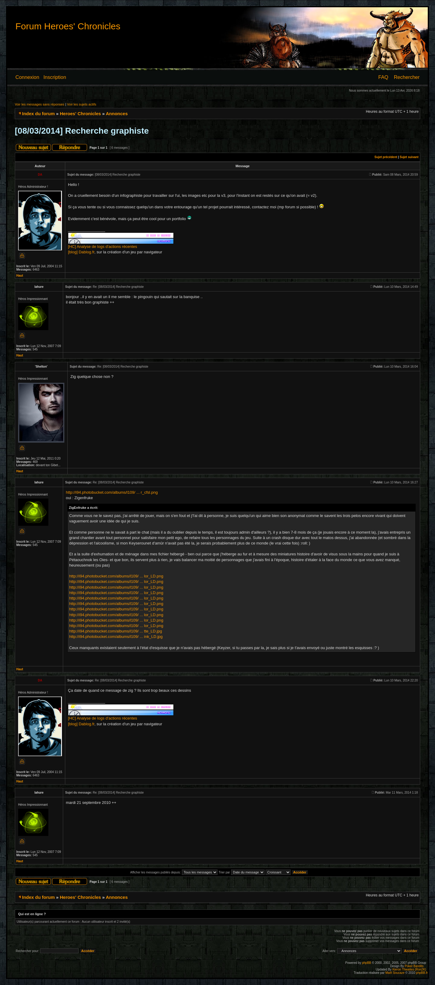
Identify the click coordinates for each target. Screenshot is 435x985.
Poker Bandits (414, 966)
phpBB (366, 962)
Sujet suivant (409, 157)
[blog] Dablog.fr (81, 252)
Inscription (55, 77)
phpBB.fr (422, 972)
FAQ (383, 77)
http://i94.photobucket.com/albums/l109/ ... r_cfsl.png (112, 492)
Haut (19, 275)
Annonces (117, 113)
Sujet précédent (386, 157)
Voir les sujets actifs (81, 104)
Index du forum (38, 113)
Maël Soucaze (394, 972)
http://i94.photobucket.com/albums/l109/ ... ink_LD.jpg (116, 636)
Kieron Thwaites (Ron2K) (409, 969)
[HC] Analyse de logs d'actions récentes (102, 246)
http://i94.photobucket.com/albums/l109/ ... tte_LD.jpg (115, 631)
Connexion (27, 77)
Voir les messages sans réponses (39, 104)
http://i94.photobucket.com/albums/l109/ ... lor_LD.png (116, 576)
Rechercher (407, 77)
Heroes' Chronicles (80, 113)
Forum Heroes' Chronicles (68, 26)
